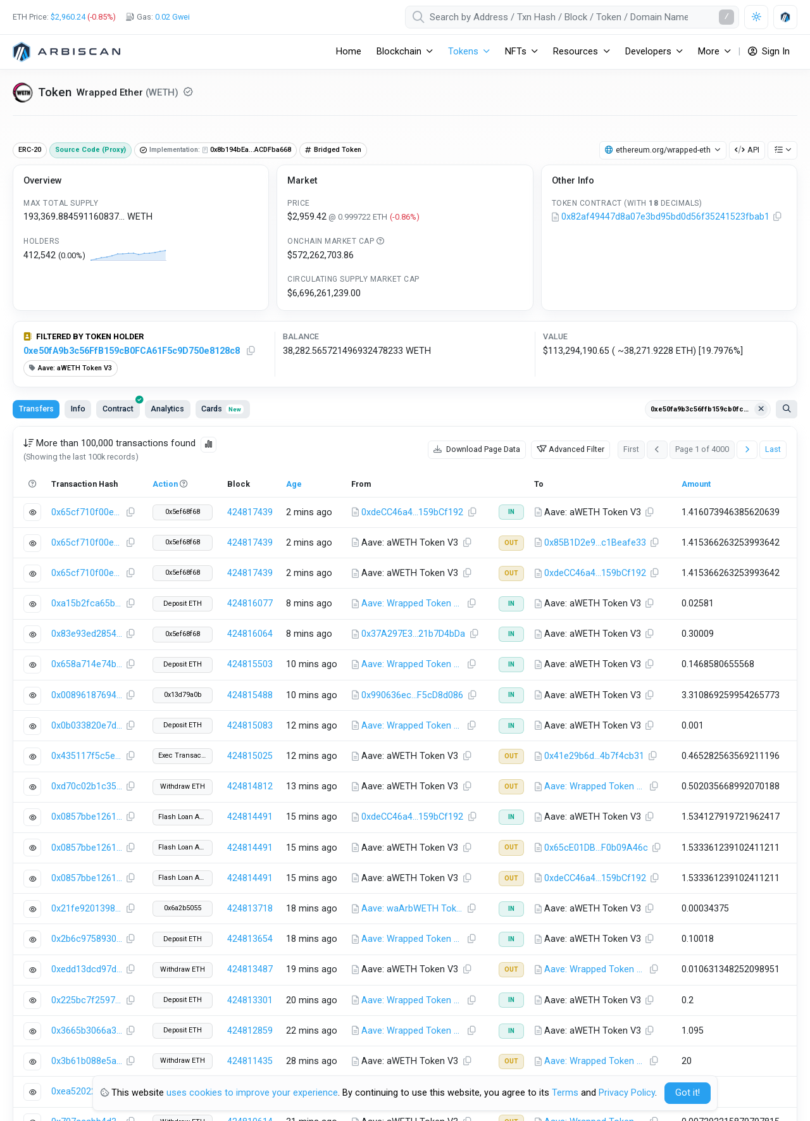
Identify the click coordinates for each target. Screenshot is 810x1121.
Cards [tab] (222, 408)
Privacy (323, 1017)
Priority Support (662, 1037)
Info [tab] (78, 408)
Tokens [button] (463, 51)
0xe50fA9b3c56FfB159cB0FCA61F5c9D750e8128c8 (131, 351)
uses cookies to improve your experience (252, 1092)
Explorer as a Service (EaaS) (690, 998)
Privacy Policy (627, 1092)
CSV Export (764, 818)
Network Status (484, 1017)
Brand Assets (303, 978)
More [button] (709, 51)
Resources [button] (575, 51)
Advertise (658, 978)
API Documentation (491, 978)
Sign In (769, 51)
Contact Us (299, 998)
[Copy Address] (777, 217)
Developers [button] (648, 51)
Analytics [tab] (167, 408)
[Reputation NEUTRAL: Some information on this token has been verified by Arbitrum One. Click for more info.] (188, 92)
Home (348, 51)
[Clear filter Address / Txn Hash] (761, 409)
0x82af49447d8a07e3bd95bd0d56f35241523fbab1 (665, 216)
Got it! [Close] (687, 1092)
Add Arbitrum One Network (74, 1023)
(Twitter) (37, 906)
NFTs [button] (515, 51)
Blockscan (660, 1057)
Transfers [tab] (36, 408)
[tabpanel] (405, 616)
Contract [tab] (121, 406)
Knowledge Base (748, 839)
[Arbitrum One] (66, 52)
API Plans (658, 1017)
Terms (290, 1017)
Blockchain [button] (399, 51)
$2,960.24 (68, 17)
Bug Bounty (299, 1037)
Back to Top (767, 906)
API (747, 149)
